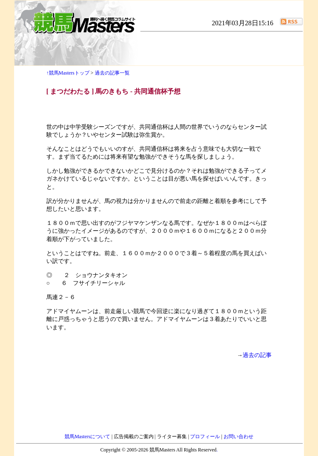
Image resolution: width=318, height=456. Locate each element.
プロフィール (205, 436)
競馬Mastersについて (88, 436)
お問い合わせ (238, 436)
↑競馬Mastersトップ (67, 73)
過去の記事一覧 (112, 73)
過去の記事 (257, 355)
